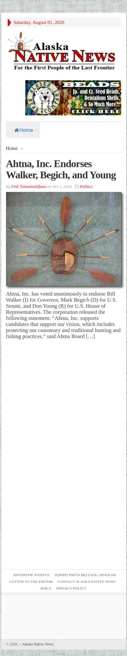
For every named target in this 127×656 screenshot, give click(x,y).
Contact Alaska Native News (86, 581)
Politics (86, 186)
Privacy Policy (71, 588)
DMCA (46, 588)
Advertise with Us (31, 575)
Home (23, 130)
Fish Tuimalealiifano (28, 186)
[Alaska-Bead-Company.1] (73, 97)
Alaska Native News (37, 644)
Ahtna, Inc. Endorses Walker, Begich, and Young (61, 169)
